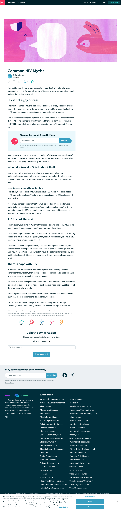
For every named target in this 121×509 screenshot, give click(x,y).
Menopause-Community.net (81, 410)
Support (30, 322)
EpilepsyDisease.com (49, 463)
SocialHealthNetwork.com (80, 477)
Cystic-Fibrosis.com (48, 456)
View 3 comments (41, 341)
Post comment (41, 354)
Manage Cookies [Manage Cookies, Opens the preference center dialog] (90, 496)
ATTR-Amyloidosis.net (49, 420)
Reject (90, 501)
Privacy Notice (60, 145)
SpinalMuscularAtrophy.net (81, 481)
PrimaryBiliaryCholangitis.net (82, 449)
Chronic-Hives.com (48, 445)
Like (20, 322)
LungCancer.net (76, 399)
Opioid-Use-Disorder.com (80, 438)
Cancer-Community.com (50, 435)
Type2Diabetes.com (78, 488)
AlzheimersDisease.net (50, 410)
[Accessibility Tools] (90, 2)
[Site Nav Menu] (11, 2)
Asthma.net (45, 413)
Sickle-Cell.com (76, 467)
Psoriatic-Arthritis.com (79, 456)
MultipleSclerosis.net (78, 420)
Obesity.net (74, 435)
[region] (60, 501)
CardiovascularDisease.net (51, 438)
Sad (40, 322)
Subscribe (114, 2)
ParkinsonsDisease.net (79, 442)
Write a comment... (17, 347)
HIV (13, 121)
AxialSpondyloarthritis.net (51, 424)
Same (60, 322)
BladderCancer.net (48, 428)
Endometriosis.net (48, 459)
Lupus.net (73, 403)
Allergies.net (45, 406)
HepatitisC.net (46, 470)
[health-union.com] (16, 395)
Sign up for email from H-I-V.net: (38, 135)
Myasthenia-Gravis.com (79, 424)
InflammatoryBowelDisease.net (53, 484)
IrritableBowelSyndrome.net (52, 488)
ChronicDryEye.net (48, 442)
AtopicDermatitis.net (49, 417)
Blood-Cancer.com (48, 431)
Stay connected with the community (25, 369)
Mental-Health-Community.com (83, 413)
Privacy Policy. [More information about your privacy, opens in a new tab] (63, 507)
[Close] (117, 501)
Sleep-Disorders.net (78, 474)
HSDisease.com (47, 477)
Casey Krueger (19, 75)
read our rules (36, 337)
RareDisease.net (76, 459)
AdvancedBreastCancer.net (52, 399)
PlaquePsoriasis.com (78, 445)
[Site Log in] (103, 2)
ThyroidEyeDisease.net (79, 484)
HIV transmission (15, 112)
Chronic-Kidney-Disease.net (52, 449)
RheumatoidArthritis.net (79, 463)
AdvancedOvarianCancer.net (52, 403)
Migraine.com (75, 417)
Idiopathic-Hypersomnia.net (52, 481)
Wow (50, 322)
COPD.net (44, 452)
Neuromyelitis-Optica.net (80, 431)
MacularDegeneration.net (80, 406)
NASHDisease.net (77, 428)
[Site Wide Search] (21, 2)
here (62, 315)
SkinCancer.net (76, 470)
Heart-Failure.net (47, 467)
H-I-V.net (43, 474)
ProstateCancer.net (77, 452)
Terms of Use (24, 147)
